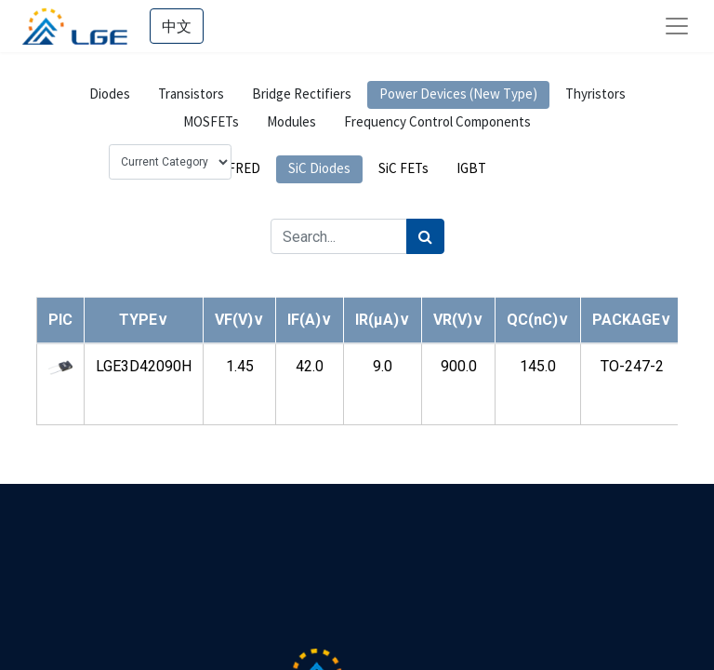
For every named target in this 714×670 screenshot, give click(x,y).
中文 (177, 26)
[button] (143, 319)
